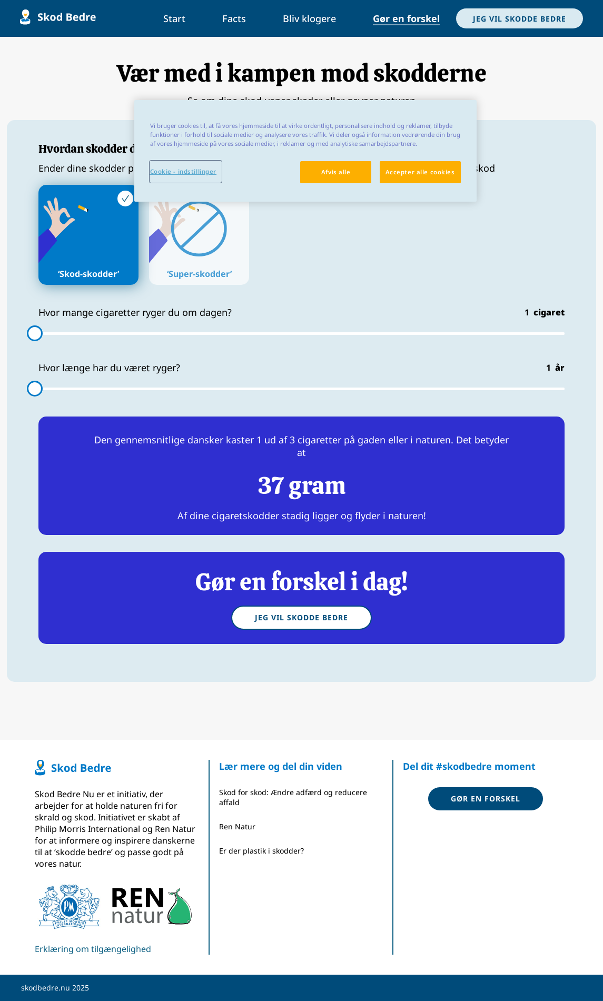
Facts (234, 18)
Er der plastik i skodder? (261, 851)
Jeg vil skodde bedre (301, 617)
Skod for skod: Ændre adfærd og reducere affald (293, 797)
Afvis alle (336, 172)
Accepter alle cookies (420, 172)
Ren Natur (237, 826)
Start (174, 18)
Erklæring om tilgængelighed (93, 949)
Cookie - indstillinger (183, 171)
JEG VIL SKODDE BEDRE (519, 19)
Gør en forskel (406, 18)
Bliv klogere (309, 18)
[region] (305, 151)
